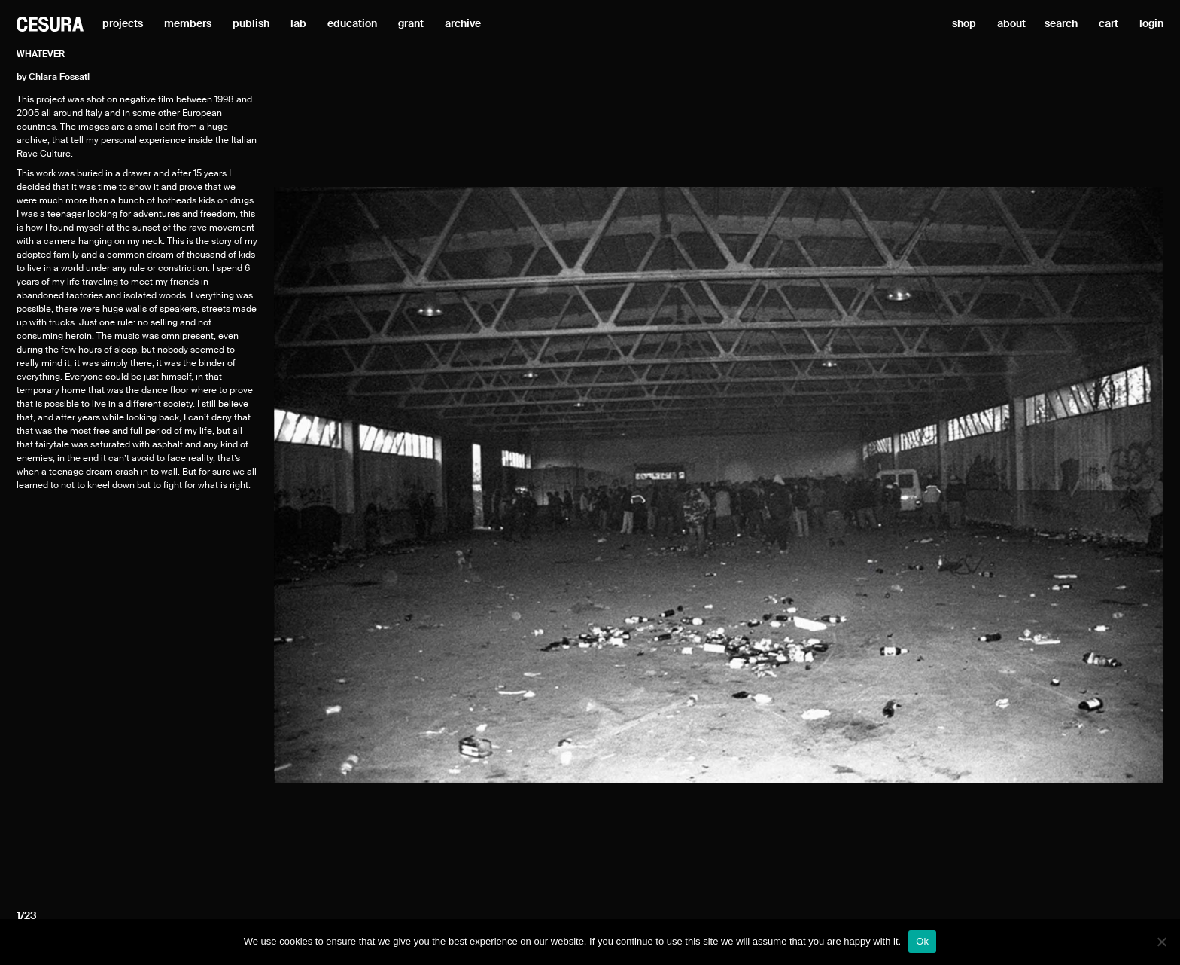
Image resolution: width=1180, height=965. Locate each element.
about (1011, 24)
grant (411, 24)
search (1061, 24)
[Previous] (407, 484)
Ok (922, 941)
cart (1108, 24)
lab (298, 24)
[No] (1161, 941)
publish (251, 24)
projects (122, 24)
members (187, 24)
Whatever (41, 55)
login (1151, 24)
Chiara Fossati (59, 77)
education (352, 24)
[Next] (1029, 484)
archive (463, 24)
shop (964, 24)
